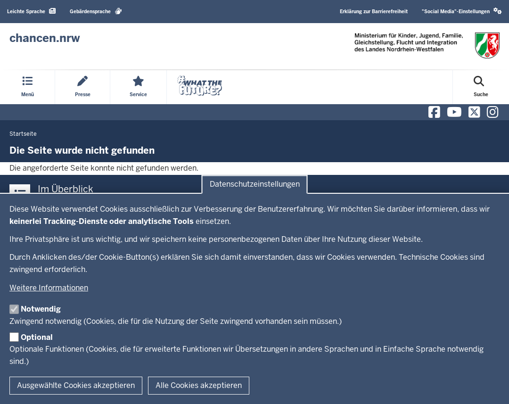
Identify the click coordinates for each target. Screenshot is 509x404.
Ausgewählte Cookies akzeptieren (76, 385)
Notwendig (41, 309)
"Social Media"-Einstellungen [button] (462, 11)
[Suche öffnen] (481, 87)
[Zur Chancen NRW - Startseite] (44, 38)
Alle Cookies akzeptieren (199, 385)
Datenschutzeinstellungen (255, 185)
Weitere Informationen (48, 288)
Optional (37, 337)
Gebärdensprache (96, 11)
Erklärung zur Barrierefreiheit (374, 11)
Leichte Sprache (31, 11)
